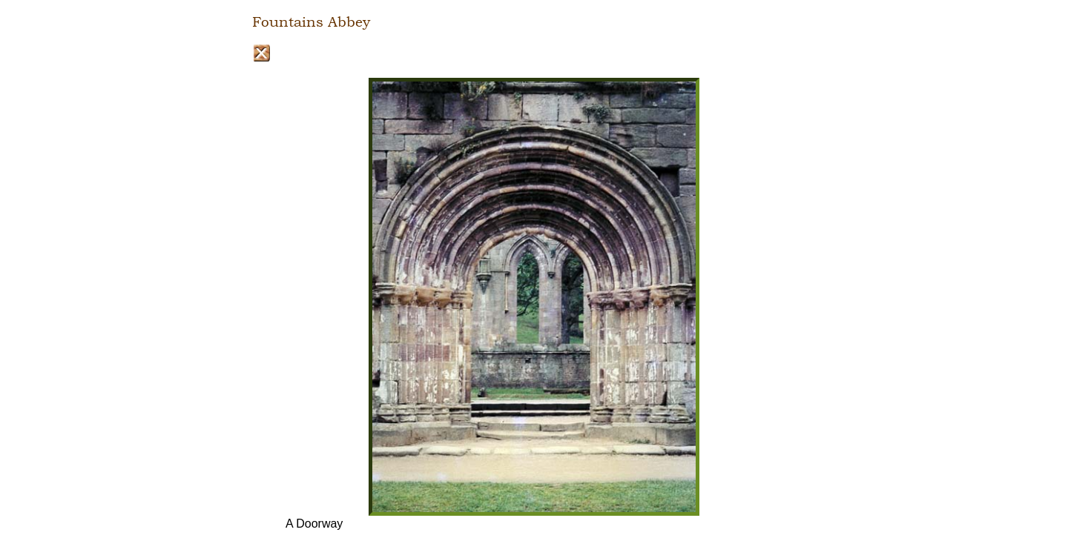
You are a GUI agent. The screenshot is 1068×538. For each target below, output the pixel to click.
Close (261, 53)
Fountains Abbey (311, 22)
